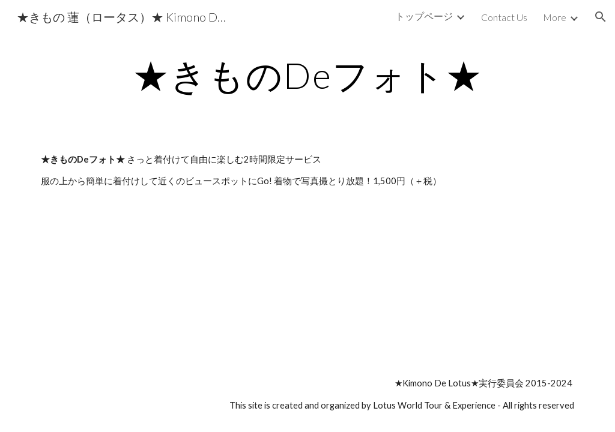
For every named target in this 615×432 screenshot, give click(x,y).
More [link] (554, 17)
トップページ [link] (424, 16)
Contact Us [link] (504, 17)
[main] (308, 75)
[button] (600, 16)
